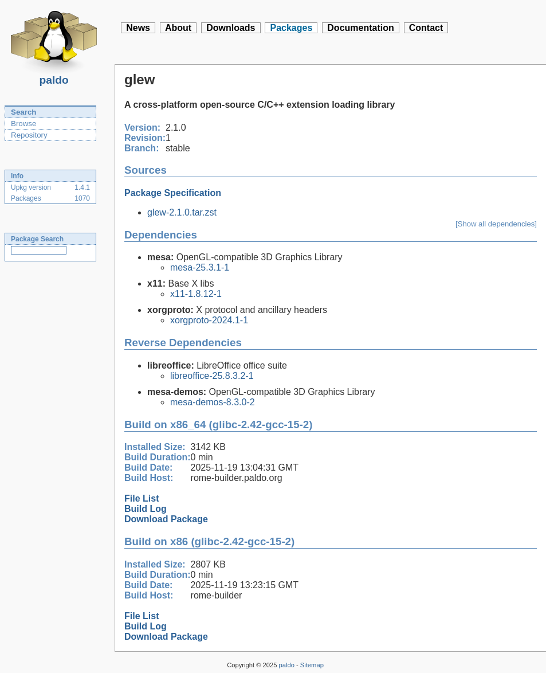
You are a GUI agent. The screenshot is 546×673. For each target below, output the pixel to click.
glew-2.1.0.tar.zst (182, 212)
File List (141, 498)
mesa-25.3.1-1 (199, 267)
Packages (291, 28)
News (138, 28)
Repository (29, 135)
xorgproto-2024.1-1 (209, 320)
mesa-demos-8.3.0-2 (212, 402)
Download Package (166, 519)
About (178, 28)
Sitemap (312, 665)
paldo (54, 77)
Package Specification (172, 193)
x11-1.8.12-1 (196, 294)
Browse (23, 123)
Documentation (360, 28)
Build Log (145, 509)
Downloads (230, 28)
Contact (426, 28)
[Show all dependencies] (496, 224)
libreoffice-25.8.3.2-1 (212, 376)
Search (23, 112)
